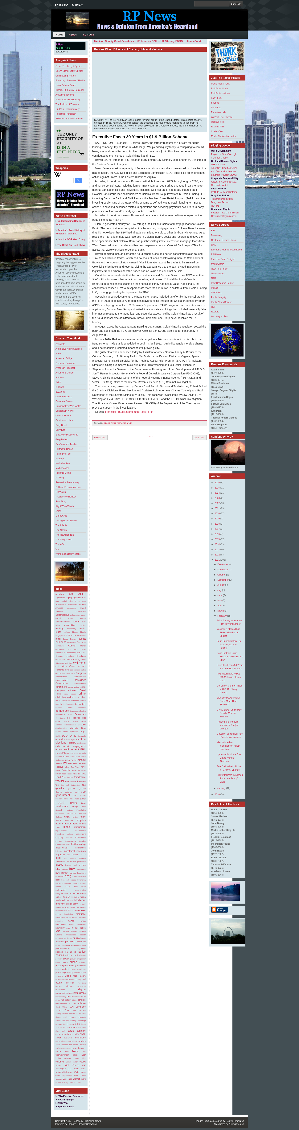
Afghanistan (60, 598)
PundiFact (216, 107)
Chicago (59, 656)
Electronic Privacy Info (66, 434)
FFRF (57, 770)
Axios (58, 382)
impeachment (61, 831)
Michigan (65, 907)
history (67, 817)
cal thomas (71, 642)
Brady (83, 635)
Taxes (58, 1037)
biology (67, 632)
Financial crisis (79, 770)
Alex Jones (74, 601)
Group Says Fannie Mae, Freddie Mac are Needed (229, 713)
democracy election (78, 711)
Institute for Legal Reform (224, 192)
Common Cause (63, 396)
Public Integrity (218, 297)
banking (59, 628)
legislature (81, 873)
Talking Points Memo (66, 520)
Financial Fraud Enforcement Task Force (129, 411)
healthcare (61, 806)
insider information (63, 844)
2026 (217, 482)
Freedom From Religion (223, 259)
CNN (213, 245)
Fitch (75, 774)
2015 (217, 539)
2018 (217, 523)
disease (82, 724)
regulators (81, 986)
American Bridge (63, 358)
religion (81, 989)
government (62, 795)
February (222, 616)
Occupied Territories (63, 938)
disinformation (61, 728)
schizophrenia (61, 1003)
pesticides (75, 945)
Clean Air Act (77, 666)
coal (71, 670)
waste (76, 1068)
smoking (82, 1017)
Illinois (67, 826)
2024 (217, 493)
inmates (82, 841)
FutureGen (75, 785)
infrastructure (70, 841)
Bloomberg (216, 235)
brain (58, 638)
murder (75, 918)
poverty (58, 959)
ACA (71, 594)
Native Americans (77, 924)
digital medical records (66, 721)
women (76, 1079)
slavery (58, 1017)
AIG (57, 601)
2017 (217, 529)
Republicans (79, 993)
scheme (82, 1000)
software (58, 1024)
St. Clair (58, 1027)
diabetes (76, 718)
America (59, 608)
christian (70, 656)
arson (70, 618)
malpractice (60, 890)
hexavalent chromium (65, 813)
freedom (81, 781)
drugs (83, 731)
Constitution (61, 683)
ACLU (82, 594)
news (68, 928)
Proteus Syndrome (78, 969)
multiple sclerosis (63, 917)
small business (69, 1017)
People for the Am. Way (67, 482)
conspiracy (80, 680)
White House (80, 1072)
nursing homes (70, 931)
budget (82, 638)
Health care (78, 803)
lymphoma (81, 880)
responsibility (60, 997)
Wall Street (72, 1065)
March (220, 610)
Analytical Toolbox (64, 94)
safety (68, 1000)
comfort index (80, 670)
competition (60, 673)
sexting (58, 1014)
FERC (83, 767)
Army (83, 615)
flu (79, 774)
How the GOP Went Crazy (71, 239)
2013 (217, 549)
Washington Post (219, 316)
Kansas (68, 865)
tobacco (65, 1045)
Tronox (66, 1051)
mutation (59, 921)
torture (83, 1044)
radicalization (71, 979)
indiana (70, 834)
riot (62, 1000)
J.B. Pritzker (72, 855)
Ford (64, 777)
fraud (59, 781)
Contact (88, 34)
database (75, 701)
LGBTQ (67, 876)
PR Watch (60, 492)
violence (59, 1061)
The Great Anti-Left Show (71, 245)
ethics (72, 753)
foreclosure (80, 777)
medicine (60, 903)
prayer (73, 959)
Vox (57, 549)
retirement (76, 997)
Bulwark (59, 387)
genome (82, 788)
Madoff (58, 887)
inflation (69, 837)
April (219, 605)
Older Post (199, 437)
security (59, 1010)
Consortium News (64, 411)
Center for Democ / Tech (223, 240)
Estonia (58, 753)
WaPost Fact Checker (222, 117)
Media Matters (62, 463)
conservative (80, 676)
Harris (65, 799)
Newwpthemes (236, 1124)
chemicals (81, 652)
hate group (80, 799)
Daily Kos (60, 430)
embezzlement (62, 746)
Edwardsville (61, 51)
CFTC (83, 649)
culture (70, 697)
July (219, 590)
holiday (75, 817)
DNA (83, 728)
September (223, 580)
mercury (82, 904)
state (73, 1027)
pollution (68, 955)
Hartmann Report (64, 449)
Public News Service (221, 302)
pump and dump (79, 972)
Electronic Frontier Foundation (226, 249)
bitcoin (83, 632)
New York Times (219, 268)
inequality (59, 837)
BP (78, 635)
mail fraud (80, 887)
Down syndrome (70, 732)
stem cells (60, 1031)
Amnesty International (70, 611)
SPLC (77, 1024)
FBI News (216, 254)
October (221, 574)
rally (79, 979)
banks (83, 628)
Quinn (68, 976)
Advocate (60, 344)
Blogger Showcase (87, 1124)
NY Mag (59, 477)
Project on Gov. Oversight (224, 154)
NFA (72, 928)
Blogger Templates (204, 1121)
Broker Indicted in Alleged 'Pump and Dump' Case (230, 778)
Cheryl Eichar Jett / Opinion (69, 71)
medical (69, 900)
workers (59, 1082)
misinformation (61, 911)
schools (72, 1003)
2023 (217, 498)
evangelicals (81, 753)
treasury (82, 1048)
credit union (70, 694)
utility (83, 1058)
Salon (58, 511)
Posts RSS (61, 5)
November (222, 569)
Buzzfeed (60, 391)
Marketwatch (217, 264)
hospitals (81, 820)
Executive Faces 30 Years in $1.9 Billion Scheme (140, 136)
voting (83, 1061)
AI (85, 598)
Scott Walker (61, 1007)
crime (82, 693)
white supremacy (63, 1075)
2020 (217, 513)
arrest (58, 618)
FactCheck (216, 98)
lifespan (82, 876)
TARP (83, 1034)
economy (69, 735)
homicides (69, 820)
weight (58, 1072)
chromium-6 (60, 659)
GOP (83, 792)
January (221, 788)
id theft (82, 824)
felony (67, 767)
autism (76, 621)
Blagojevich (60, 635)
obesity (83, 935)
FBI (65, 763)
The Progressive (63, 539)
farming (82, 760)
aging (69, 597)
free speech (70, 781)
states (78, 1027)
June (219, 595)
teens (57, 1041)
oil (74, 938)
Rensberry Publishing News (87, 1121)
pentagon (66, 945)
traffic (57, 1048)
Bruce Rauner (69, 639)
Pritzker (82, 962)
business (60, 642)
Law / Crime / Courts (65, 85)
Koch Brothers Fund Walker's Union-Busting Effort (230, 656)
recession (69, 983)
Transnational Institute (222, 199)
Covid (83, 690)
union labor (79, 1055)
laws (57, 873)
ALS (84, 601)
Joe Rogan (69, 858)
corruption (60, 690)
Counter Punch (63, 415)
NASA (83, 921)
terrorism (81, 1041)
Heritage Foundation (76, 810)
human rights (71, 823)
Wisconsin (67, 1079)
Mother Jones (62, 468)
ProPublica (216, 292)
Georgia (58, 792)
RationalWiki (217, 126)
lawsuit (64, 873)
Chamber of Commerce (65, 653)
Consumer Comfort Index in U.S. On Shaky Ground (229, 689)
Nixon (83, 928)
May (219, 600)
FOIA (83, 774)
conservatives (61, 680)
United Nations (63, 1058)
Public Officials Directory (67, 99)
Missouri (72, 910)
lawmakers (81, 869)
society (73, 1020)
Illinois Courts (194, 41)
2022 (217, 503)
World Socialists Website (68, 554)
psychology (60, 972)
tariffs (76, 1034)
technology (80, 1037)
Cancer (72, 645)
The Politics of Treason (67, 104)
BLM (68, 635)
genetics (59, 788)
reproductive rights (63, 993)
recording (82, 983)
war (84, 1065)
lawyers (73, 873)
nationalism (60, 924)
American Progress (65, 363)
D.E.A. (58, 701)
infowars (58, 841)
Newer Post (100, 437)
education (60, 739)
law (72, 869)
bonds (73, 635)
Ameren (82, 604)
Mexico (58, 907)
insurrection (80, 848)
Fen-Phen (75, 767)
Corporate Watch (219, 185)
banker (83, 625)
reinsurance (60, 990)
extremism (68, 756)
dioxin (83, 721)
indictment (81, 834)
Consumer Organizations (223, 216)
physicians (81, 948)
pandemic (70, 941)
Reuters (215, 311)
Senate (68, 1010)
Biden (58, 632)
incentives (59, 834)
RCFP (214, 307)
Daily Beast (61, 425)
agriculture (78, 597)
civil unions (61, 666)
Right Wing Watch (64, 506)
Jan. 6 (83, 855)
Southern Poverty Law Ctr (224, 175)
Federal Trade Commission (225, 212)
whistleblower (67, 1072)
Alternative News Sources (68, 349)
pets (84, 945)
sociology (82, 1021)
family (67, 760)
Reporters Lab (218, 112)
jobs (57, 857)
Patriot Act (81, 942)
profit (65, 965)
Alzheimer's (60, 604)
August (220, 585)
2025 (217, 487)
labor (58, 869)
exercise (58, 757)
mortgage (81, 914)
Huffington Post (63, 453)
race (75, 976)
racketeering (60, 979)
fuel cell (65, 785)
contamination (73, 687)
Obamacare (71, 935)
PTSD (69, 972)
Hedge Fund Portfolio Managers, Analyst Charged (228, 725)
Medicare (80, 900)
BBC (213, 230)
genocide (71, 788)
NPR (213, 278)
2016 (217, 534)
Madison (67, 883)
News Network (218, 273)
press (57, 962)
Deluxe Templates (235, 1121)
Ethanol (65, 753)
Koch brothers (79, 865)
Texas (57, 1045)
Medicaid (60, 900)
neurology (59, 928)
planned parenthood (65, 952)
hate (71, 799)
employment (79, 746)
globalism (68, 792)
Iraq (57, 855)
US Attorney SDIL (147, 41)
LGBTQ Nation (218, 164)
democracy (62, 710)
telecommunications (69, 1041)
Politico (215, 288)
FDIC (75, 763)
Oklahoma (81, 938)
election (81, 739)
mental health (72, 904)
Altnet (58, 353)
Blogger (72, 1124)
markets (75, 893)
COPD (83, 687)
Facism (77, 757)
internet (58, 851)
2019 (217, 518)
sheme (65, 1014)
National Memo (63, 473)
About (73, 34)
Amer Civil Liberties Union (224, 168)
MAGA (67, 887)
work (83, 1079)
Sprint (83, 1024)
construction (80, 683)
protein (58, 969)
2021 (217, 508)
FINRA (58, 774)
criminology (60, 697)
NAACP (71, 921)
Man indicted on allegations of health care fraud (228, 746)
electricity (71, 743)
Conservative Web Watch (68, 406)
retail (69, 996)
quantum (59, 976)
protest (65, 969)
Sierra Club (61, 515)
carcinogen (59, 649)
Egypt (73, 739)
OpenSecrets (217, 122)
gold (76, 792)
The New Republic (64, 535)
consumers (61, 687)
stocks (71, 1030)
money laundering (64, 914)
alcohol (64, 601)
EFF (68, 739)
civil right (68, 663)
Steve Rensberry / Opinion (68, 66)
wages (58, 1065)
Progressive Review (65, 496)
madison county (79, 883)
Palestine (59, 941)
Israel (62, 854)
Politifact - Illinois (219, 88)
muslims (82, 918)
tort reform (73, 1045)
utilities (76, 1058)
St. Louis (66, 1027)
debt (84, 704)
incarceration (80, 831)
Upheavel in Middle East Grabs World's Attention (229, 758)
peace (57, 945)
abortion (59, 594)
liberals (75, 876)
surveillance (67, 1034)
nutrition (82, 931)
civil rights (79, 662)
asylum (83, 618)
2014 (217, 544)
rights (57, 1000)
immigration (80, 827)
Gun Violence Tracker (66, 444)
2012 (217, 554)
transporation (66, 1048)
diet (84, 718)
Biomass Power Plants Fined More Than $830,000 (228, 701)
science (82, 1003)
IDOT (57, 827)
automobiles (69, 625)
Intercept (59, 458)
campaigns (59, 646)
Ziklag (65, 1082)
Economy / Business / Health (70, 80)
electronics (81, 743)
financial (66, 770)
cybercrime (81, 697)
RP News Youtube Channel (69, 118)
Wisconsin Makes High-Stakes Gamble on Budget (229, 632)
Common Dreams (64, 401)
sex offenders (79, 1010)
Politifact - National (220, 93)
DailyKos (66, 701)
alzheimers (72, 605)
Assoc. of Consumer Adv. (224, 181)
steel (84, 1027)
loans (57, 880)
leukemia (59, 876)
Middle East (74, 907)
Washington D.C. (63, 1068)
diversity (74, 728)
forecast (70, 777)
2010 (217, 794)
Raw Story (60, 501)
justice (59, 864)
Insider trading (78, 844)
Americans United (64, 372)
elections (60, 742)
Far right (74, 760)
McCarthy (75, 897)
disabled (58, 725)
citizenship (59, 663)
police (82, 951)
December (222, 564)
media (83, 897)
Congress (81, 673)
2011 (217, 560)
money (81, 910)
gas (84, 785)
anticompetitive (62, 615)
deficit (70, 708)
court (68, 690)
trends (58, 1051)
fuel (57, 785)
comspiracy (70, 673)
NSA (57, 931)
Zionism (72, 1082)
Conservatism (61, 677)
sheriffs (72, 1014)
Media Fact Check (220, 83)
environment (71, 749)
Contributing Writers (65, 75)
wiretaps (58, 1079)
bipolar (75, 632)
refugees (69, 986)
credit (57, 694)
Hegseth (58, 810)
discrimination (70, 725)
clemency (59, 670)
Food (58, 777)
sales (74, 1000)
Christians (81, 656)
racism (83, 976)
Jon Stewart (71, 861)
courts (75, 690)
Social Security (62, 1021)
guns (75, 795)
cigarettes (82, 659)
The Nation (61, 530)
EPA (83, 749)
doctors (58, 732)
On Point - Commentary (67, 109)
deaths (78, 704)
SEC (72, 1007)
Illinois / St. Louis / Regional (69, 90)
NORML (215, 205)
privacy (59, 965)
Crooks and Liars (64, 420)
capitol (83, 646)
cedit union (72, 649)
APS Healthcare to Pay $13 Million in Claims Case (229, 677)
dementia (82, 708)
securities (81, 1006)
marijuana (59, 893)
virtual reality (72, 1062)
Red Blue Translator (65, 114)
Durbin (58, 736)
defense (58, 708)
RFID (83, 997)
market (68, 893)
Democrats (80, 714)
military (83, 907)
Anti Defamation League (223, 171)
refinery (58, 986)
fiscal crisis (67, 774)
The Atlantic (61, 525)
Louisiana (72, 880)
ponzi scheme (79, 955)
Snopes (215, 102)
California (81, 642)
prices (65, 962)
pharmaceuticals (63, 948)
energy (59, 749)
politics (59, 955)
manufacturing (80, 890)
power (66, 959)
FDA (70, 763)
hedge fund (79, 806)
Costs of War (217, 131)
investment (69, 851)
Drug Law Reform (220, 202)
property (72, 965)
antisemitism (75, 615)
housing (59, 823)
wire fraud (80, 1075)
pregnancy (81, 959)
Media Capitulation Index (223, 136)
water (83, 1068)
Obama (58, 935)
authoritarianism (62, 622)
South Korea (68, 1024)
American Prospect (65, 368)
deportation (60, 718)
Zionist (78, 1082)
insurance (61, 847)
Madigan (59, 883)
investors (81, 851)
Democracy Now (63, 714)
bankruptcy (71, 629)
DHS (68, 718)
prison (73, 961)
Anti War (59, 377)
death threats (68, 704)
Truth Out (60, 544)
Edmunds (82, 736)
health (60, 803)
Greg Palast (61, 439)
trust (84, 1051)
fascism (59, 763)
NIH (77, 927)
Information (80, 837)
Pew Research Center (222, 283)
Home (59, 34)
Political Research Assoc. (68, 487)
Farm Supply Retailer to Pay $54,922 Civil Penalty (229, 644)
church (69, 659)
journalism (81, 861)
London (64, 880)
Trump (76, 1051)
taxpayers (68, 1038)
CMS (67, 670)
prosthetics (81, 966)
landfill (65, 869)
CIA (75, 659)
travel (75, 1048)
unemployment (62, 1055)
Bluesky (77, 5)
